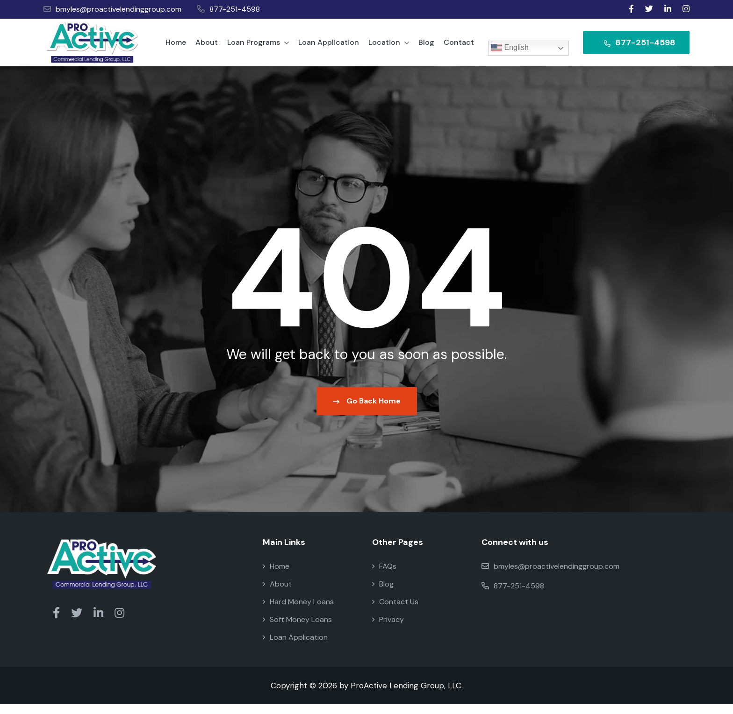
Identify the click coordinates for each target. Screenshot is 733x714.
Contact (459, 47)
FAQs (384, 576)
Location (388, 47)
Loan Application (328, 47)
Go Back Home (367, 411)
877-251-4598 (228, 9)
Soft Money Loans (297, 629)
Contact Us (395, 611)
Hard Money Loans (298, 611)
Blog (426, 47)
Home (175, 47)
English (510, 48)
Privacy (388, 629)
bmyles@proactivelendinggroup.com (112, 9)
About (206, 47)
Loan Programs (258, 47)
